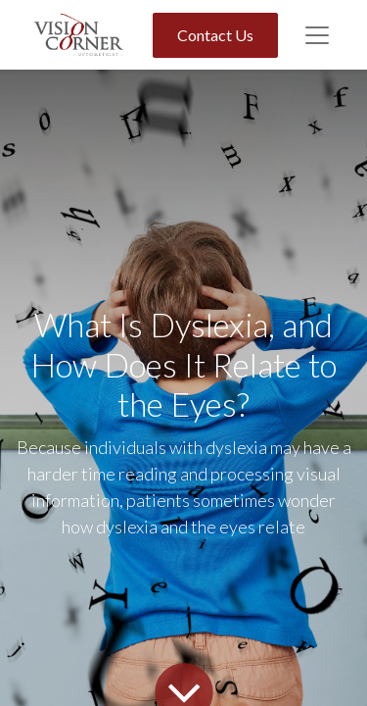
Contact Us (215, 34)
